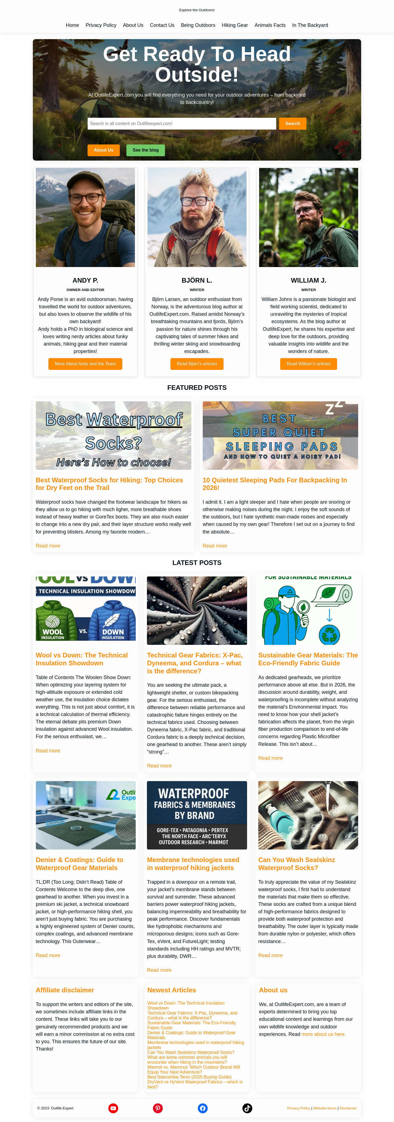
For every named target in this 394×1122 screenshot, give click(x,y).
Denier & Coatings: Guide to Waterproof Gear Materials (79, 863)
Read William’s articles (309, 363)
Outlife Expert (62, 1108)
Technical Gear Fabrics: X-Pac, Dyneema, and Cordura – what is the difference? (195, 663)
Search (95, 115)
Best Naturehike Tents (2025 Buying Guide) (189, 1077)
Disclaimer (348, 1108)
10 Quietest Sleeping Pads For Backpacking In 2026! (275, 484)
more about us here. (324, 1034)
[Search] (292, 123)
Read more (48, 546)
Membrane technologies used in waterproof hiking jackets (193, 863)
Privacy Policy (298, 1108)
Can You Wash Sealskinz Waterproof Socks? (296, 863)
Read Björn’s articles (197, 363)
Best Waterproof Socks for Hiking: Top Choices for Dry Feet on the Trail (109, 484)
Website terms (325, 1108)
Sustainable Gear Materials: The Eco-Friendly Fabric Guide (308, 659)
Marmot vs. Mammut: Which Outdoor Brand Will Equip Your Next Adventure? (193, 1069)
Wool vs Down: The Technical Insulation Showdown (82, 659)
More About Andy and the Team (85, 363)
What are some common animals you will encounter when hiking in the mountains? (187, 1060)
